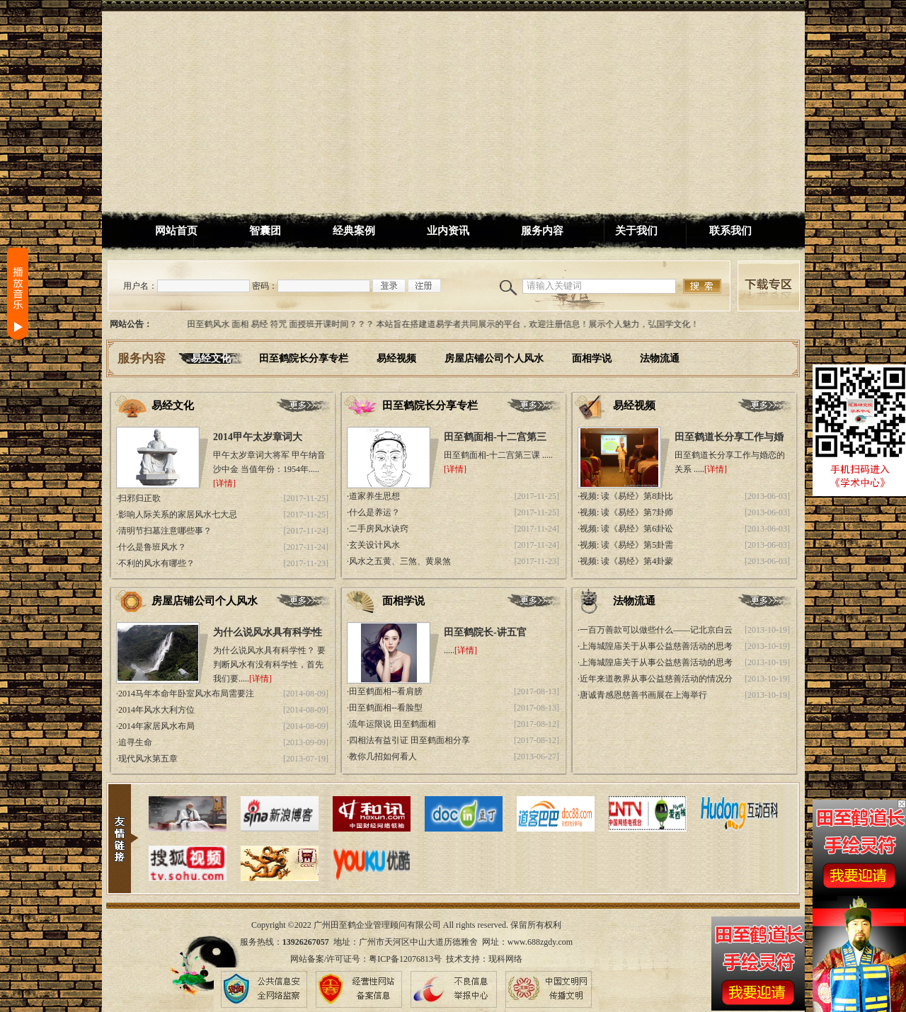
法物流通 (660, 358)
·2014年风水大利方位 (155, 710)
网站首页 (176, 230)
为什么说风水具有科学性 (267, 632)
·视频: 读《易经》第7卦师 (625, 512)
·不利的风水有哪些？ (155, 563)
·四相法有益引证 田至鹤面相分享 (408, 740)
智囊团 (265, 230)
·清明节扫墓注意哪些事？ (164, 531)
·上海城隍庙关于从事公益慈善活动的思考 (655, 646)
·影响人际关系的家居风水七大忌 (176, 514)
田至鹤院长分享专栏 (303, 358)
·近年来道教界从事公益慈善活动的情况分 (655, 679)
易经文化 (211, 358)
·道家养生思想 (373, 496)
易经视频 (396, 358)
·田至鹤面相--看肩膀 (385, 691)
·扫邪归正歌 (138, 498)
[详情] (224, 483)
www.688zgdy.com (540, 942)
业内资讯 (448, 230)
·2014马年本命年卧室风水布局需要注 (185, 693)
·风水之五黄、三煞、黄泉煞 (399, 561)
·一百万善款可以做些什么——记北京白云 (655, 630)
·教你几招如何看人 (382, 756)
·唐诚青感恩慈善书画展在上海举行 (642, 695)
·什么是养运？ (373, 512)
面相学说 (592, 358)
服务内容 (542, 230)
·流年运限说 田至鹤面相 (391, 724)
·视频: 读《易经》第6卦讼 (625, 529)
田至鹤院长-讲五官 (485, 632)
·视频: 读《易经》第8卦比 (625, 496)
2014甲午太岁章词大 (257, 437)
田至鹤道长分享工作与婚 (729, 437)
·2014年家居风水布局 (155, 726)
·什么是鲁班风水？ (151, 547)
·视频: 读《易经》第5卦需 (625, 545)
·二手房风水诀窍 (377, 529)
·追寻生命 (134, 742)
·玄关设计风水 (373, 545)
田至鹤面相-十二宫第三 (495, 437)
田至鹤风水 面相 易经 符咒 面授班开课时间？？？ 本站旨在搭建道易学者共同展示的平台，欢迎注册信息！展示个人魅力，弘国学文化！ (448, 324)
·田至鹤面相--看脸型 (385, 708)
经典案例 (354, 230)
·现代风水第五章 (147, 759)
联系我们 (730, 230)
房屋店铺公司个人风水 (494, 358)
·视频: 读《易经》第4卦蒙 (625, 561)
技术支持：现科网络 (484, 959)
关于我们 (636, 230)
